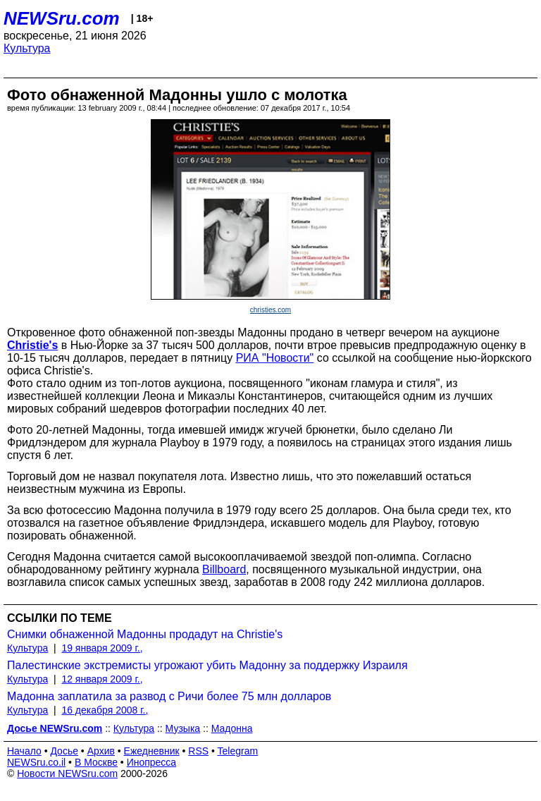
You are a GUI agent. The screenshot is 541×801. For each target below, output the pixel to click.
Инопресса (152, 762)
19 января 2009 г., (101, 648)
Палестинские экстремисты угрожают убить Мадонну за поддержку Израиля (207, 665)
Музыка (183, 728)
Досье (64, 751)
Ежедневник (152, 751)
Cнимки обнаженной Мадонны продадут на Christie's (144, 634)
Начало (24, 751)
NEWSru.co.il (36, 762)
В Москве (96, 762)
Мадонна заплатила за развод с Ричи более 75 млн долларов (169, 696)
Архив (101, 751)
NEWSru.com (62, 18)
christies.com (270, 310)
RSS (198, 751)
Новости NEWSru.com (67, 773)
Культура (27, 48)
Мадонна (232, 728)
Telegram (238, 751)
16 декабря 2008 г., (104, 710)
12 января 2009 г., (101, 679)
